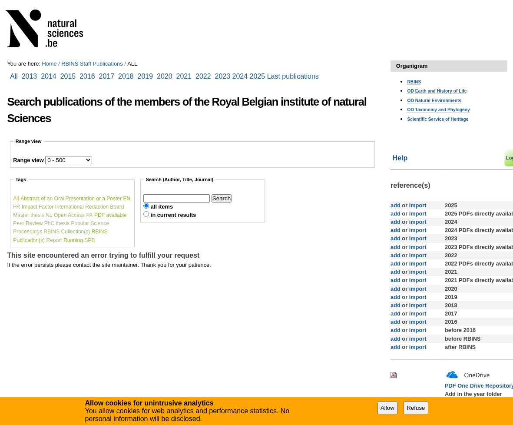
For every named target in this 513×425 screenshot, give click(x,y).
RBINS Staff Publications (91, 63)
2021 (184, 76)
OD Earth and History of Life (437, 91)
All (15, 76)
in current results (173, 215)
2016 (87, 76)
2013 (29, 76)
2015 (68, 76)
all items (162, 206)
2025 (257, 76)
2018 (127, 76)
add (395, 205)
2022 (203, 76)
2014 (48, 76)
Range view (28, 160)
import (416, 205)
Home (49, 63)
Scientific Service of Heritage (437, 119)
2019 (145, 76)
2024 (240, 76)
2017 (108, 76)
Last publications (293, 76)
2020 (164, 76)
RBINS (414, 82)
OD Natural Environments (434, 100)
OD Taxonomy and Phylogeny (438, 109)
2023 (223, 76)
